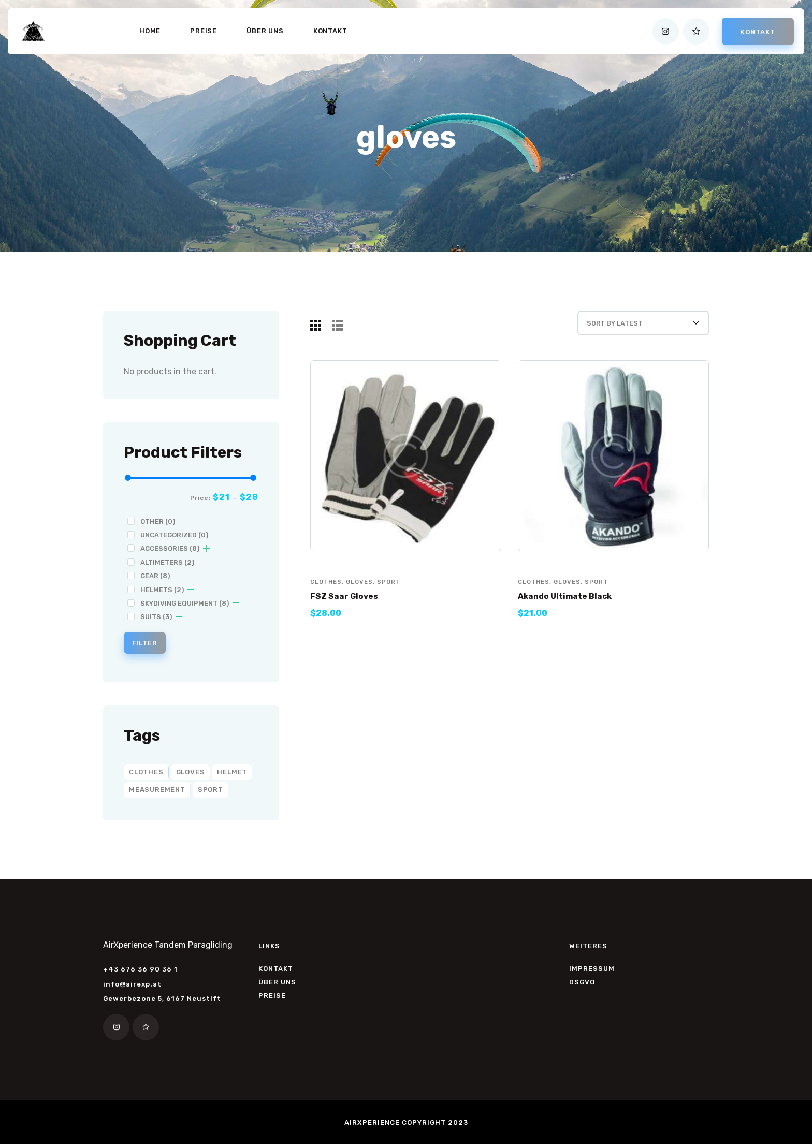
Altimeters (167, 562)
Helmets (162, 590)
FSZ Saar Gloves (348, 607)
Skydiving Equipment (184, 603)
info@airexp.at (132, 987)
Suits (156, 617)
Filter (150, 645)
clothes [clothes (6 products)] (146, 775)
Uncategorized (174, 535)
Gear (155, 576)
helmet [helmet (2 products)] (232, 775)
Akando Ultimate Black (572, 607)
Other (157, 521)
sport (393, 593)
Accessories (169, 548)
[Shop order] (629, 329)
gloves (362, 593)
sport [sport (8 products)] (210, 793)
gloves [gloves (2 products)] (190, 775)
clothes (327, 593)
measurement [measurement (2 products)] (157, 793)
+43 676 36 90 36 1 (140, 973)
